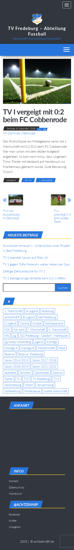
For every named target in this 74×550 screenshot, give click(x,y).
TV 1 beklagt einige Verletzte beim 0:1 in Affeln (34, 278)
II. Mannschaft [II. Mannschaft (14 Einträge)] (58, 329)
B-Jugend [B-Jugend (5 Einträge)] (29, 317)
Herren (28, 180)
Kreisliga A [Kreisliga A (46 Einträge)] (11, 348)
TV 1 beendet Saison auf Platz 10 (25, 257)
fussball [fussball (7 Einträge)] (37, 323)
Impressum (15, 493)
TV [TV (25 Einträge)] (18, 379)
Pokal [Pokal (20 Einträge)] (61, 348)
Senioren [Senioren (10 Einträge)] (25, 372)
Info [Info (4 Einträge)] (6, 335)
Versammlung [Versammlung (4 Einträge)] (45, 385)
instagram (15, 527)
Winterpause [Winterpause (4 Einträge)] (32, 391)
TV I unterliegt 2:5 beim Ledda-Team (62, 216)
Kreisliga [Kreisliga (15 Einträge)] (52, 342)
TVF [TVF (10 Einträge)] (26, 379)
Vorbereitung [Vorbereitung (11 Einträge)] (12, 391)
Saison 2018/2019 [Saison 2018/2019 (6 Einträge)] (16, 366)
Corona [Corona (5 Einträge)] (24, 323)
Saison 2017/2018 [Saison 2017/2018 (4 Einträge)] (44, 360)
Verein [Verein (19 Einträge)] (29, 385)
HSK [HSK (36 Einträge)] (7, 329)
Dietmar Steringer (22, 133)
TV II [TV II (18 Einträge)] (56, 379)
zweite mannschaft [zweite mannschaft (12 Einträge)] (55, 391)
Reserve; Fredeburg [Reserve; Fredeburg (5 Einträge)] (30, 354)
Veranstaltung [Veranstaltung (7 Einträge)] (13, 385)
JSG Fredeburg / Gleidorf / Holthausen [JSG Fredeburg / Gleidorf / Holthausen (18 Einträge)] (44, 335)
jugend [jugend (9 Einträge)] (39, 342)
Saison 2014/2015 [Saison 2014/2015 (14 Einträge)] (16, 360)
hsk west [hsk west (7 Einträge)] (19, 329)
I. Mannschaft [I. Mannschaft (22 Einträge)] (36, 329)
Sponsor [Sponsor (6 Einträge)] (58, 372)
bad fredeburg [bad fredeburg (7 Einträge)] (47, 317)
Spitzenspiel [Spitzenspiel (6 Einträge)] (41, 372)
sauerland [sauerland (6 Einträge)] (10, 372)
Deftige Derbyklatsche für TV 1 (24, 271)
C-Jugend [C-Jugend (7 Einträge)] (10, 323)
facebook (14, 514)
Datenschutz (16, 487)
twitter (13, 520)
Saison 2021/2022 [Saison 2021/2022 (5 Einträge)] (44, 366)
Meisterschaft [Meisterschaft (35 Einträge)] (46, 348)
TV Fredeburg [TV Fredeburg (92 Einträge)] (41, 379)
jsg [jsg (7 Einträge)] (14, 335)
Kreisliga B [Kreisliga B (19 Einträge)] (27, 348)
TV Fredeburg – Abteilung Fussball (37, 31)
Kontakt (13, 481)
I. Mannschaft (45, 180)
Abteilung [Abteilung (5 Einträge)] (48, 311)
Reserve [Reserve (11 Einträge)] (9, 354)
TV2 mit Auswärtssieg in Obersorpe (11, 214)
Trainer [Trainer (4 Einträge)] (8, 379)
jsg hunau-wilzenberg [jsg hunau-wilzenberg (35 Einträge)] (17, 342)
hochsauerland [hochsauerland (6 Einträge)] (54, 323)
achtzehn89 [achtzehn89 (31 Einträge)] (11, 317)
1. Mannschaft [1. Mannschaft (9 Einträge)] (13, 311)
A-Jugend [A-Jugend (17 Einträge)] (32, 311)
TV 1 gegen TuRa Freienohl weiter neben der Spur (36, 264)
